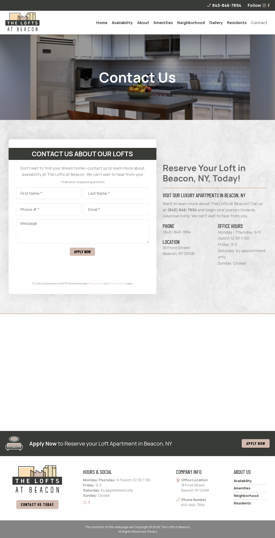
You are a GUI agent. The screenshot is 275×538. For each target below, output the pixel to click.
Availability (243, 480)
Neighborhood (246, 495)
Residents (242, 503)
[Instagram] (264, 5)
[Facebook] (268, 5)
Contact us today (37, 504)
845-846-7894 (224, 5)
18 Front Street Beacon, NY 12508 (178, 250)
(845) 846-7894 (182, 209)
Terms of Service (117, 283)
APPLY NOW (255, 443)
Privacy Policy (95, 283)
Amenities (242, 488)
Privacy (152, 531)
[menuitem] (102, 22)
